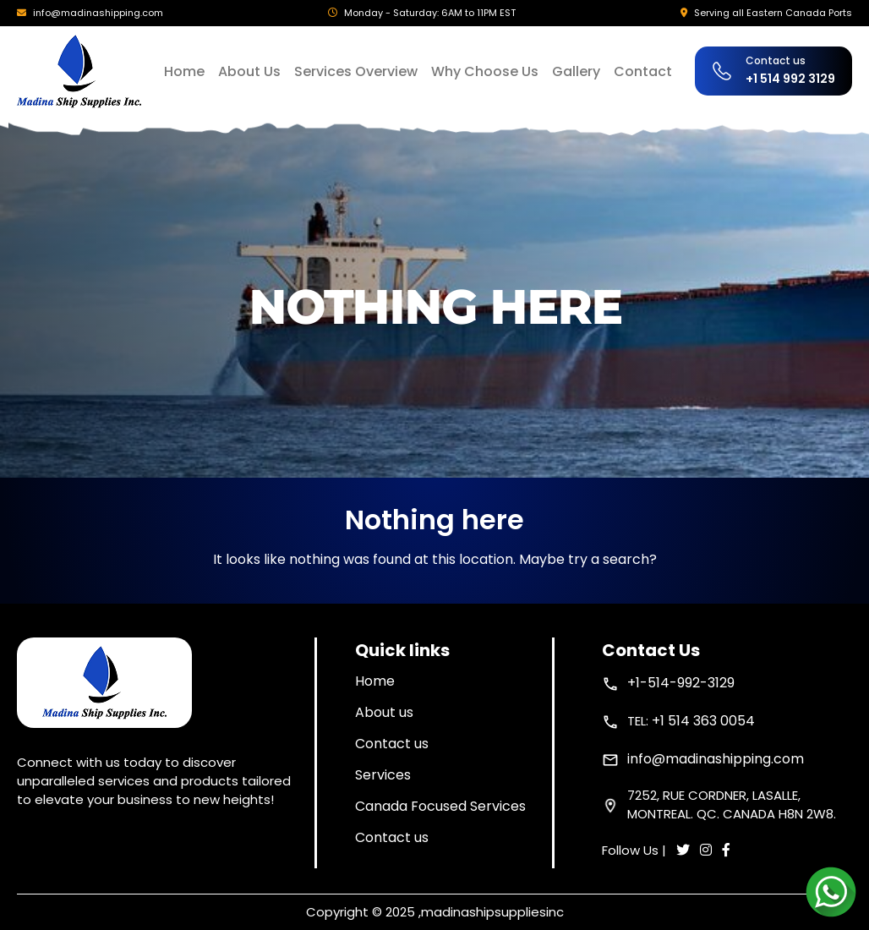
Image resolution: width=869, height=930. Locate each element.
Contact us (392, 743)
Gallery (576, 71)
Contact (643, 71)
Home (184, 71)
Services (383, 775)
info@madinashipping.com (98, 12)
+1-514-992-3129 (681, 682)
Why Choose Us (484, 71)
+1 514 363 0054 (703, 720)
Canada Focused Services (440, 806)
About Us (249, 71)
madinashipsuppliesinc (492, 912)
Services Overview (356, 71)
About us (384, 712)
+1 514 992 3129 (790, 78)
